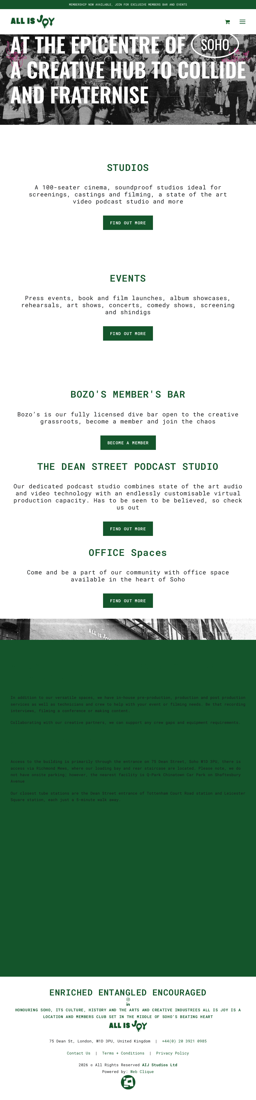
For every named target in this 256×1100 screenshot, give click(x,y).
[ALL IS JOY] (33, 21)
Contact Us (78, 1053)
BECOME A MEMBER (128, 442)
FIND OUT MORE (128, 223)
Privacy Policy (172, 1053)
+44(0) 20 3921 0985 (184, 1041)
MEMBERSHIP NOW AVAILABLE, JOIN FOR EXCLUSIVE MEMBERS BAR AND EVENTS (128, 4)
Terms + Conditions (123, 1053)
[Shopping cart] (225, 21)
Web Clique (142, 1071)
